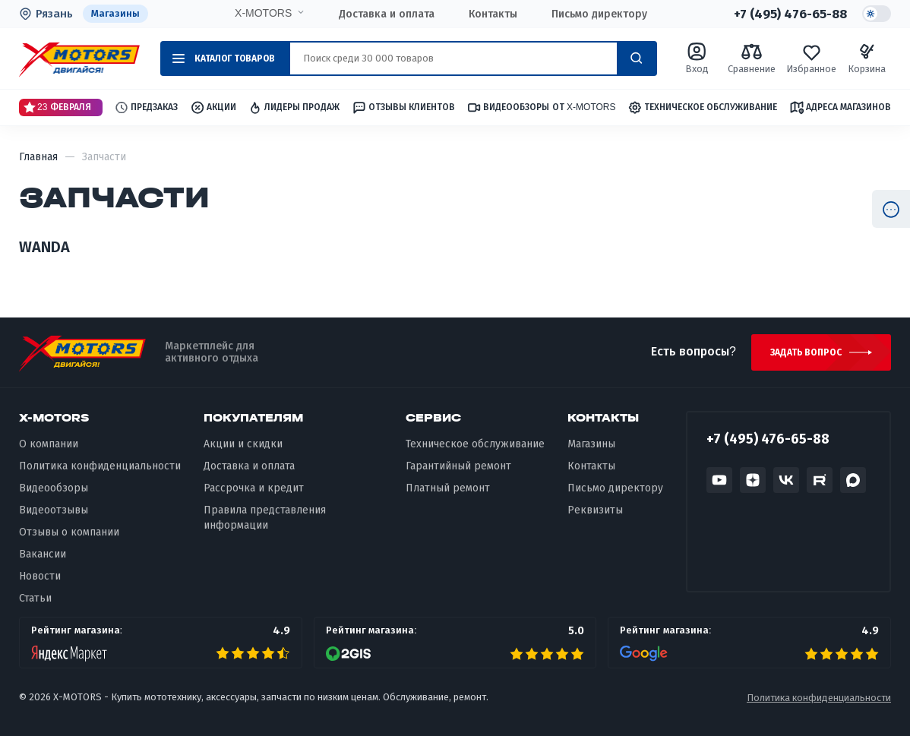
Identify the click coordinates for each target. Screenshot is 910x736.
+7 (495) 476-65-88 (789, 13)
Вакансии (42, 554)
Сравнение (752, 58)
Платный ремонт (448, 488)
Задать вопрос (806, 352)
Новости (40, 576)
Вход (697, 58)
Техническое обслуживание (702, 107)
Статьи (35, 598)
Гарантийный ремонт (458, 466)
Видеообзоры (53, 488)
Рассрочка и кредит (254, 488)
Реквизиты (595, 510)
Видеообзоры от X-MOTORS (540, 107)
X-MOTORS (262, 13)
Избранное (811, 58)
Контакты (492, 14)
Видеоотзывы (53, 510)
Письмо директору (598, 14)
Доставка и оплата (386, 14)
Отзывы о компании (69, 532)
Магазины (115, 13)
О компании (48, 444)
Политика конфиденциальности (100, 466)
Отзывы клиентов (403, 107)
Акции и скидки (243, 444)
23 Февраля (57, 107)
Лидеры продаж (294, 107)
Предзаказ (146, 107)
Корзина (867, 58)
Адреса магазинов (840, 107)
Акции (213, 107)
